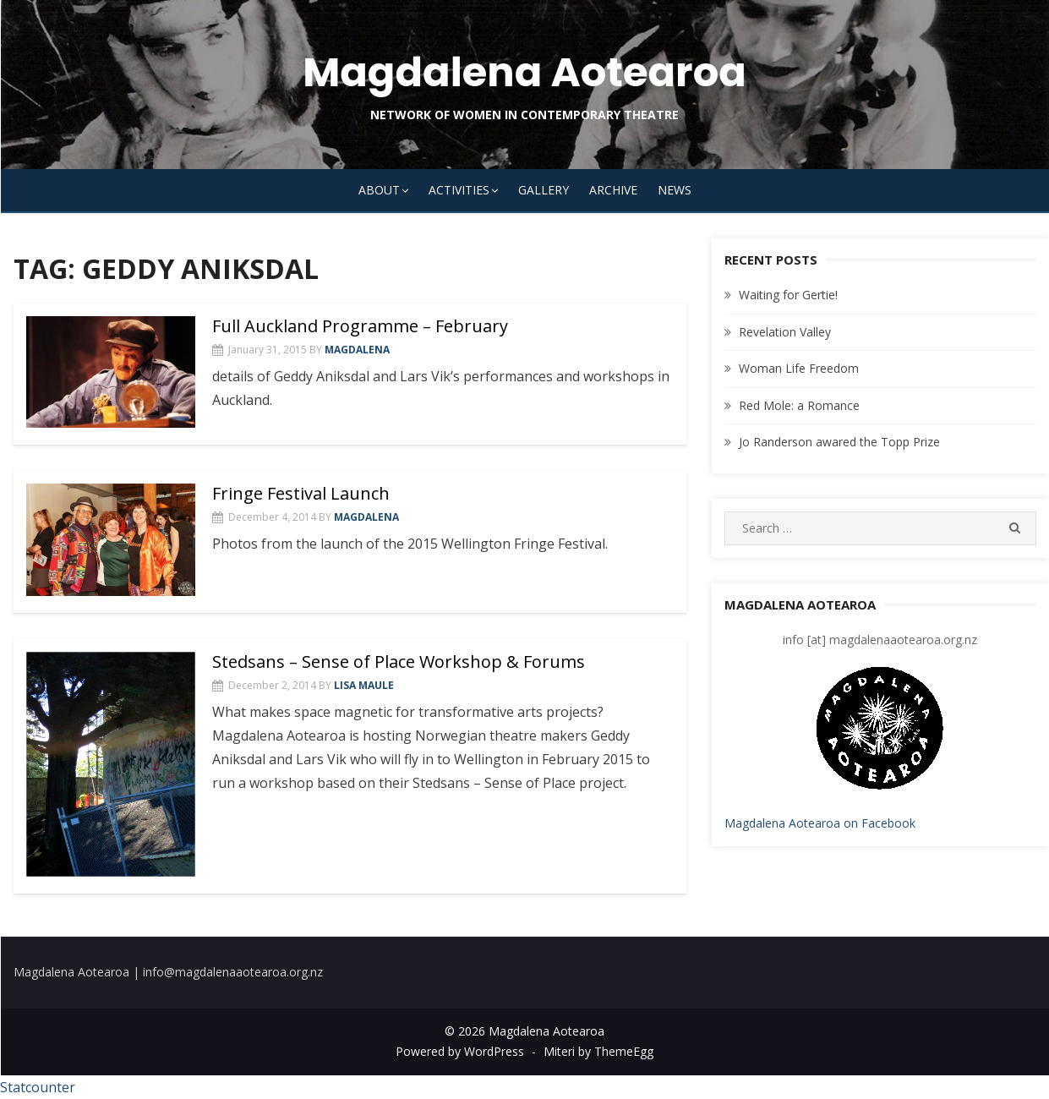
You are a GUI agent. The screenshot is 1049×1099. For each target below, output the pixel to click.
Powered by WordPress (460, 1051)
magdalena (357, 349)
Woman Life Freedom (799, 368)
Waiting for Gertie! (788, 295)
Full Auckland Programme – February (360, 325)
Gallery (543, 190)
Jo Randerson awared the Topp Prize (839, 442)
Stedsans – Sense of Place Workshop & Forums (398, 661)
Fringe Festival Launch (301, 493)
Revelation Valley (785, 332)
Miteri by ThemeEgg (598, 1051)
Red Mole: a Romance (799, 405)
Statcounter (37, 1087)
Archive (613, 190)
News (674, 190)
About (379, 190)
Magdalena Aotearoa (524, 72)
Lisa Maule (364, 685)
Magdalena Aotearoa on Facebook (819, 823)
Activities (459, 190)
